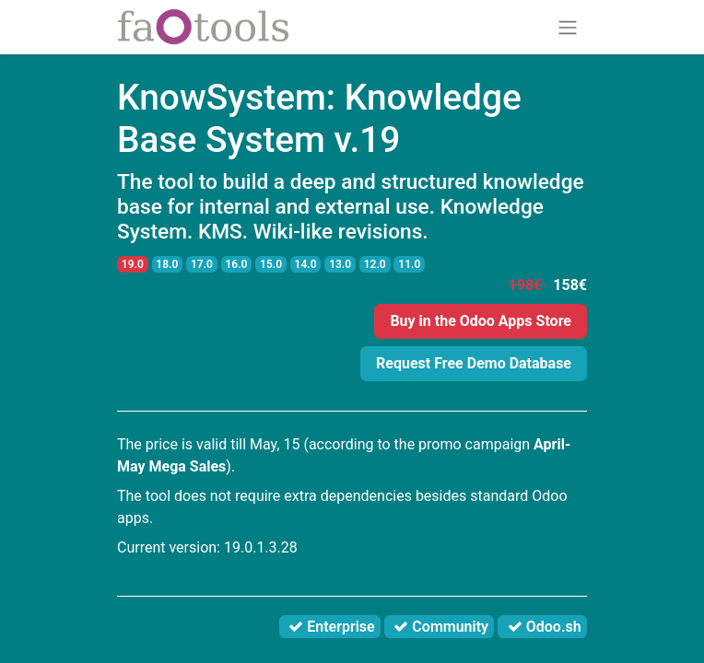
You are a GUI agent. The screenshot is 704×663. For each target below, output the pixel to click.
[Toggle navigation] (567, 27)
